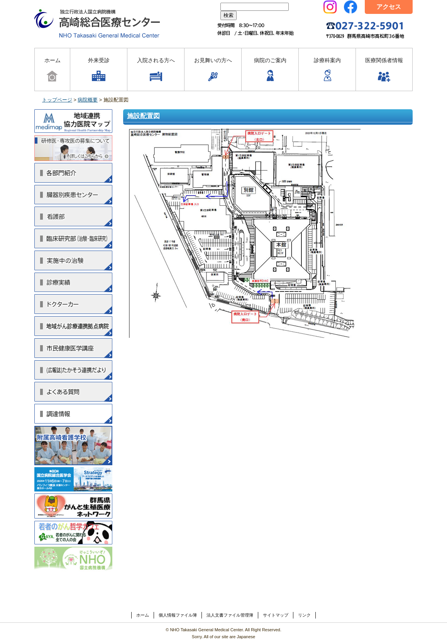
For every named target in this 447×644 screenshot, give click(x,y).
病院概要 (88, 100)
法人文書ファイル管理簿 (230, 615)
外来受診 (99, 70)
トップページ (57, 100)
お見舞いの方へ (213, 70)
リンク (304, 615)
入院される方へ (156, 70)
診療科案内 (327, 70)
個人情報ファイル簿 (178, 615)
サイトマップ (275, 615)
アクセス (388, 6)
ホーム (52, 70)
